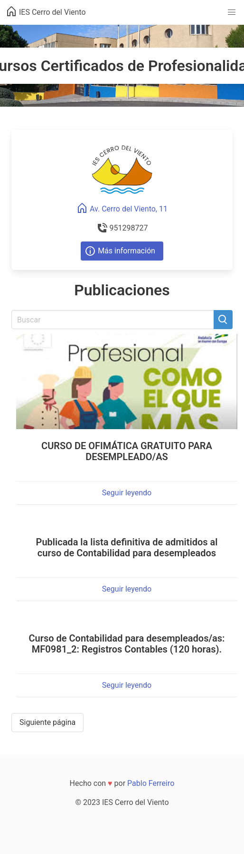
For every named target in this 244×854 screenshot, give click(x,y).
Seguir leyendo (126, 492)
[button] (231, 12)
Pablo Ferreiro (150, 783)
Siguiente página (47, 722)
